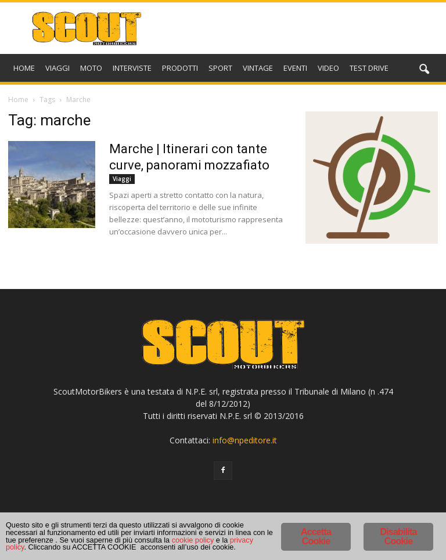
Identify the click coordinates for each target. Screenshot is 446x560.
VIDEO (328, 68)
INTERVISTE (132, 68)
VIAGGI (57, 68)
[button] (424, 70)
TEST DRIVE (369, 68)
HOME (24, 68)
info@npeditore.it (245, 440)
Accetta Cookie (316, 518)
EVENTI (295, 68)
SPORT (220, 68)
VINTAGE (258, 68)
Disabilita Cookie (398, 518)
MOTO (91, 68)
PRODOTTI (180, 68)
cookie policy (184, 539)
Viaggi (122, 179)
